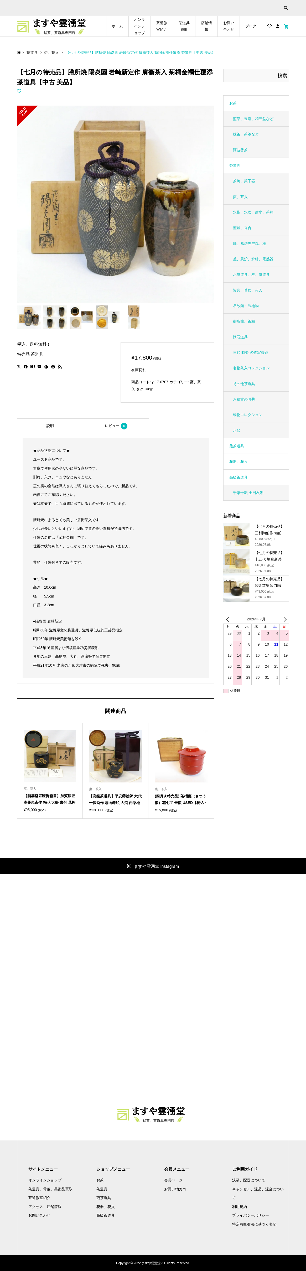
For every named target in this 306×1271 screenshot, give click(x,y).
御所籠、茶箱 (244, 321)
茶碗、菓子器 (244, 181)
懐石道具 (240, 337)
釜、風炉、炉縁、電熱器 (253, 259)
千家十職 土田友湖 (248, 493)
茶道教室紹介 (161, 26)
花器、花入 (238, 461)
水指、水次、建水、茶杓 (253, 212)
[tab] (50, 425)
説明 (50, 426)
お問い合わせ (228, 26)
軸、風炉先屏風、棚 (249, 243)
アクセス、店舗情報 (44, 1207)
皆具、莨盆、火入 (247, 290)
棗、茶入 (240, 197)
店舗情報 (206, 26)
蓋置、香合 (242, 228)
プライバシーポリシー (250, 1215)
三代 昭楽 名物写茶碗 (250, 352)
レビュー (116, 426)
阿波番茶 (240, 150)
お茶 (233, 103)
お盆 (236, 430)
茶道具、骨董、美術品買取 (50, 1189)
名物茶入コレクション (251, 368)
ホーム (117, 26)
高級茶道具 (238, 477)
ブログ (250, 26)
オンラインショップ (139, 26)
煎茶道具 (236, 446)
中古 (149, 389)
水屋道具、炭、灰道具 (251, 274)
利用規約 (239, 1207)
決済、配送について (248, 1180)
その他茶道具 (244, 384)
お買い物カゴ (175, 1189)
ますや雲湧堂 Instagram (156, 866)
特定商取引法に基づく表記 (254, 1224)
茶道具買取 (184, 26)
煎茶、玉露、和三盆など (253, 119)
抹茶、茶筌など (246, 134)
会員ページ (173, 1180)
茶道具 (234, 165)
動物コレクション (247, 415)
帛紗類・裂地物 (246, 306)
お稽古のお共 (244, 399)
